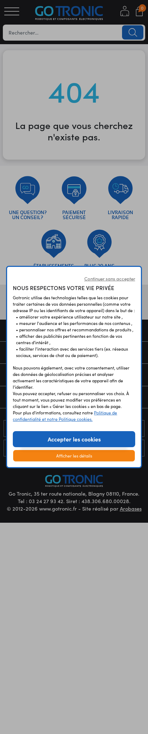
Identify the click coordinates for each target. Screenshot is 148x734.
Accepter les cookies (74, 439)
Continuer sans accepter (109, 278)
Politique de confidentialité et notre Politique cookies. (65, 415)
